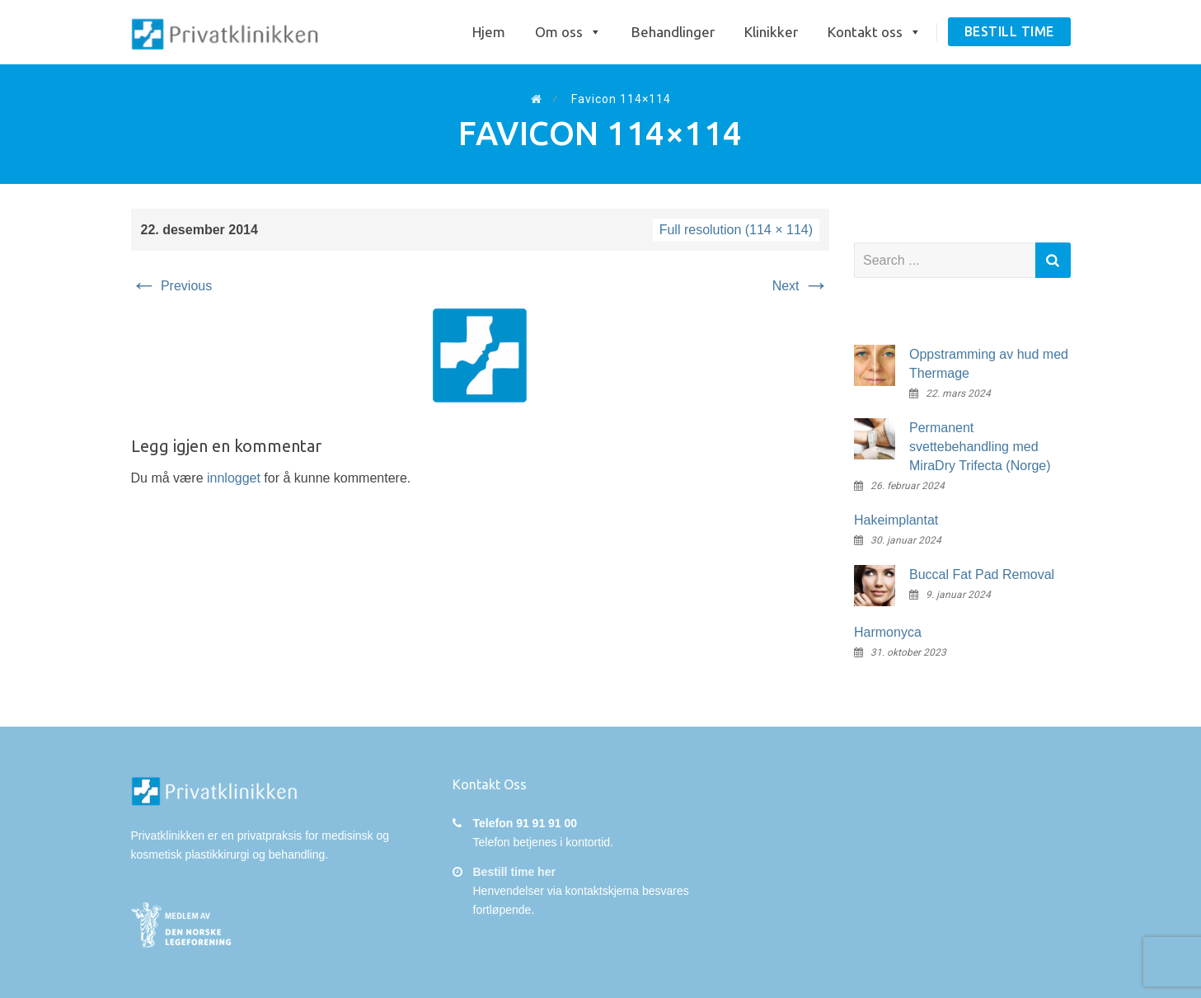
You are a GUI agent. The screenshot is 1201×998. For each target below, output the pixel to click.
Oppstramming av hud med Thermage (988, 363)
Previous (172, 286)
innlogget (233, 478)
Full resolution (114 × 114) (736, 230)
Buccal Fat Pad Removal (981, 574)
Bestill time (1009, 31)
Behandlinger (673, 32)
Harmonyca (888, 632)
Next (800, 286)
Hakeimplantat (896, 520)
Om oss (568, 32)
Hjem (488, 32)
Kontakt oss (875, 32)
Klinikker (771, 32)
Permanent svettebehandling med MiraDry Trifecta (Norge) (980, 447)
